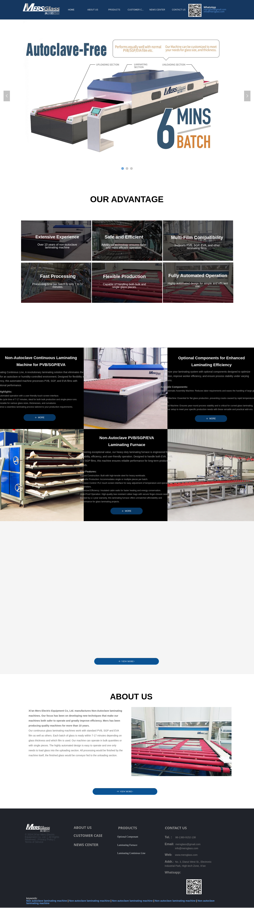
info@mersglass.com (214, 11)
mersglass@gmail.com (215, 9)
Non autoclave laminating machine (46, 900)
